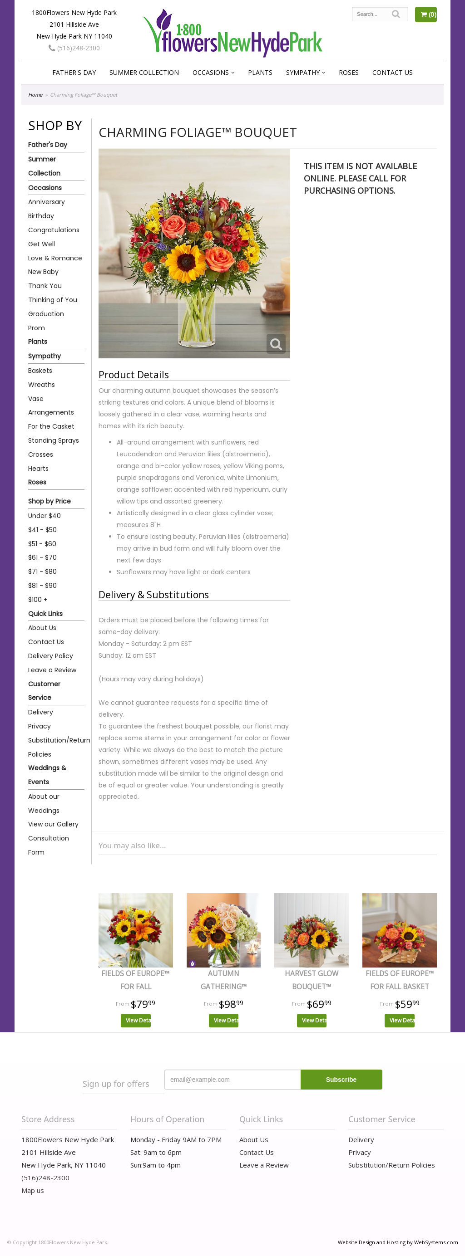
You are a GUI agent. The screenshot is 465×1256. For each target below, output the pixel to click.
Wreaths (41, 384)
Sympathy (303, 72)
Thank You (45, 285)
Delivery (40, 712)
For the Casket (51, 426)
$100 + (38, 599)
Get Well (41, 244)
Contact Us (392, 72)
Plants (260, 72)
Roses (349, 72)
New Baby (43, 271)
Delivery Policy (50, 655)
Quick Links (45, 613)
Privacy (39, 726)
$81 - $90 (42, 585)
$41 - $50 (42, 529)
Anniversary (46, 201)
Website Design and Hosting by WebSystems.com (398, 1242)
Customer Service (44, 691)
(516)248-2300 (74, 48)
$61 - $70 (42, 557)
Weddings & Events (47, 775)
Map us (32, 1190)
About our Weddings (43, 803)
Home (35, 94)
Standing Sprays (53, 440)
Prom (36, 327)
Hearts (38, 468)
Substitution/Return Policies (56, 747)
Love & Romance (55, 258)
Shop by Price (49, 501)
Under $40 (44, 515)
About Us (42, 627)
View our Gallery (53, 824)
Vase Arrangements (51, 405)
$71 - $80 (42, 571)
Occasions (211, 72)
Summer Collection (144, 72)
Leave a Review (52, 669)
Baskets (40, 370)
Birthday (41, 215)
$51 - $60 (42, 543)
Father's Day (74, 72)
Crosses (40, 454)
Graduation (46, 313)
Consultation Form (48, 845)
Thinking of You (52, 299)
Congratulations (53, 230)
